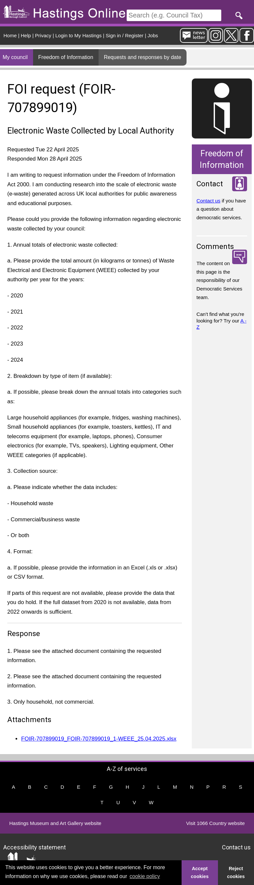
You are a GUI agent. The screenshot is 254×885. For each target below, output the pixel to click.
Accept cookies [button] (200, 872)
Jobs (153, 35)
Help (26, 35)
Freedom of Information (65, 57)
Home (10, 35)
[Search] (174, 15)
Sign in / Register (125, 35)
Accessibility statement (34, 846)
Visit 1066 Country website (215, 823)
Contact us (208, 200)
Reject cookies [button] (236, 872)
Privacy (43, 35)
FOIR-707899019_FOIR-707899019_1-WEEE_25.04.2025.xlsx (98, 739)
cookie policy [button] (145, 876)
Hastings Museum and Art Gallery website (55, 823)
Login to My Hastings (78, 35)
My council (15, 57)
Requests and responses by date (142, 57)
